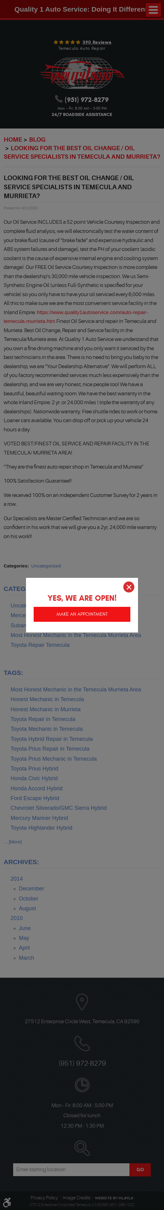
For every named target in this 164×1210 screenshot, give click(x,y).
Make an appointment (82, 613)
